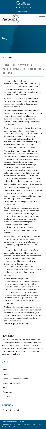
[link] (16, 7)
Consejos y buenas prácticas (15, 378)
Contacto (6, 396)
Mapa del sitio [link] (6, 424)
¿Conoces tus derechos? (13, 383)
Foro (5, 387)
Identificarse (21, 11)
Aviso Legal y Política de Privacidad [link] (24, 424)
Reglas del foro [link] (14, 427)
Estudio (6, 374)
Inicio (4, 57)
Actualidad (8, 392)
